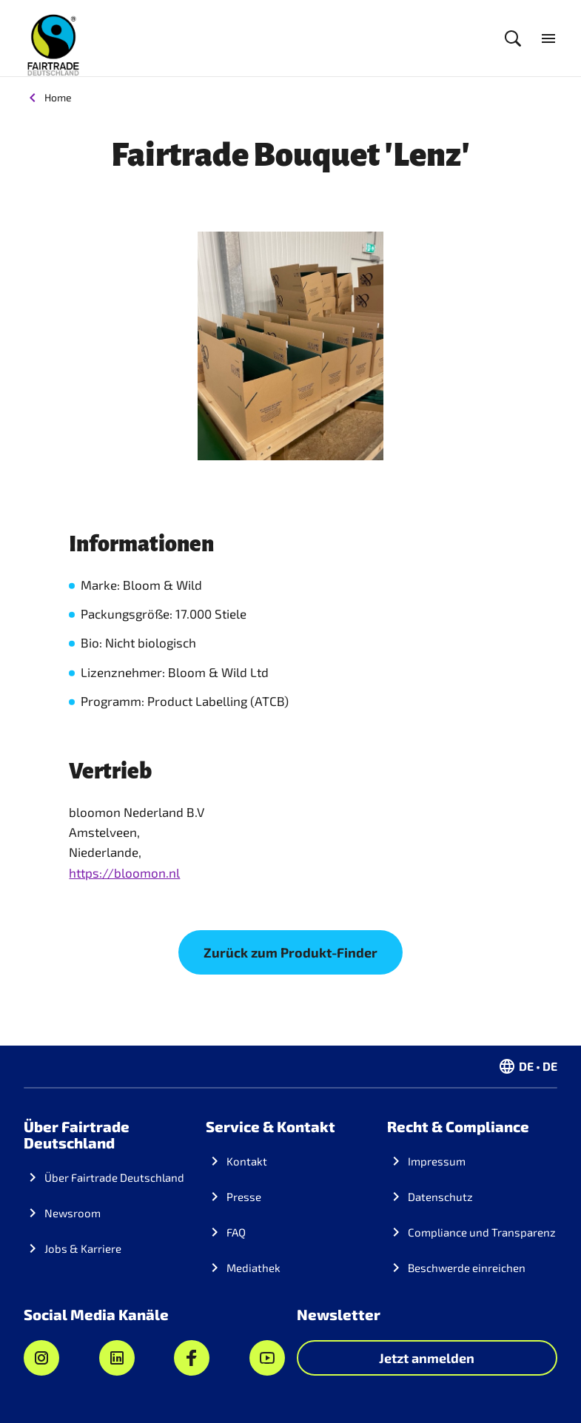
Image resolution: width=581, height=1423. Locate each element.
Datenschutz (440, 1196)
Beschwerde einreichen (466, 1267)
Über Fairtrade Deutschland (114, 1177)
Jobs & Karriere (82, 1248)
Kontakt (246, 1161)
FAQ (236, 1232)
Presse (243, 1196)
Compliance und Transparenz (482, 1232)
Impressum (437, 1161)
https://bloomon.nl (124, 872)
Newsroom (72, 1213)
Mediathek (253, 1267)
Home (58, 97)
